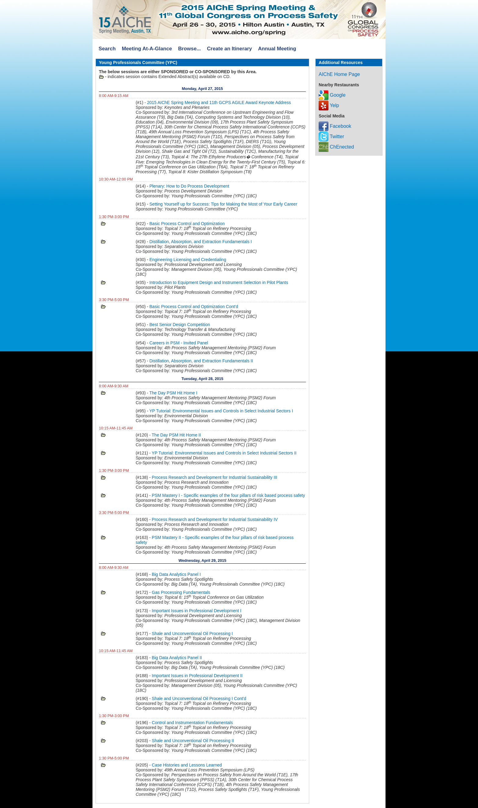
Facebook (335, 126)
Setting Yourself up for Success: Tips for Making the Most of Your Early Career (223, 204)
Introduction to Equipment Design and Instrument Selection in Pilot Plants (219, 282)
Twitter (331, 136)
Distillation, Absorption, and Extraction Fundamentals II (201, 360)
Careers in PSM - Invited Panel (179, 342)
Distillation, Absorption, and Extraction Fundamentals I (201, 241)
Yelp (329, 105)
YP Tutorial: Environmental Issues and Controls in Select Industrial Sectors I (221, 410)
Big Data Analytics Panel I (176, 574)
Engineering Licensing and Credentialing (188, 259)
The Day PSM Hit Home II (176, 435)
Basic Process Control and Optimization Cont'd (194, 306)
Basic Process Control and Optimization (187, 223)
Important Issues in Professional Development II (197, 675)
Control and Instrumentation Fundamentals (192, 722)
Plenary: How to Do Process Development (189, 186)
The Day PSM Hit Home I (173, 392)
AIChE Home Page (339, 74)
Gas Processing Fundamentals (181, 592)
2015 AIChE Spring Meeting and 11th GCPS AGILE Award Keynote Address (219, 102)
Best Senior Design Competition (180, 324)
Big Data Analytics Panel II (177, 657)
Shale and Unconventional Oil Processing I (192, 633)
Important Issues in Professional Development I (196, 610)
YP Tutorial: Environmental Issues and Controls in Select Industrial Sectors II (224, 453)
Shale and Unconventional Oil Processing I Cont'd (199, 698)
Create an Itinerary (229, 49)
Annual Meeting (277, 49)
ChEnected (336, 146)
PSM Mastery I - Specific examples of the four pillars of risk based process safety (228, 495)
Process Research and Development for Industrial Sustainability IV (214, 519)
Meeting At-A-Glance (147, 49)
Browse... (189, 49)
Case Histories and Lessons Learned (187, 765)
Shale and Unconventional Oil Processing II (193, 740)
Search (107, 49)
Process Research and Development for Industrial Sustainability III (214, 477)
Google (332, 95)
